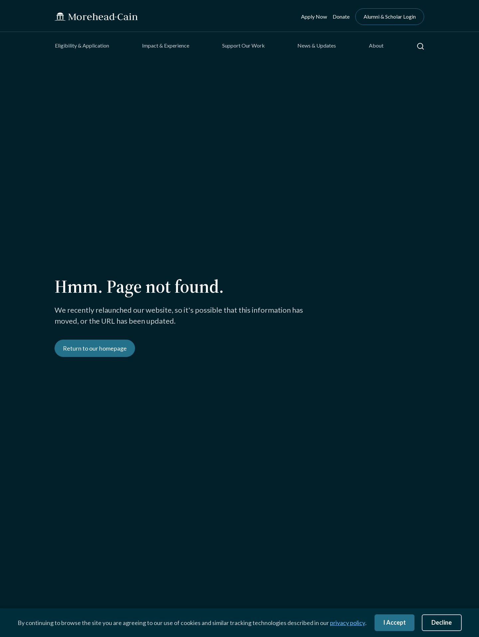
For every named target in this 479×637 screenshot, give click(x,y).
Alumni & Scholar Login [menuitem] (390, 16)
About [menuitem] (376, 45)
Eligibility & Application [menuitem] (82, 45)
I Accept (394, 622)
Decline (441, 622)
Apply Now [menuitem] (314, 16)
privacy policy (347, 622)
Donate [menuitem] (341, 16)
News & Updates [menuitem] (316, 45)
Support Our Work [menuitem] (243, 45)
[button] (420, 46)
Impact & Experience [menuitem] (165, 45)
